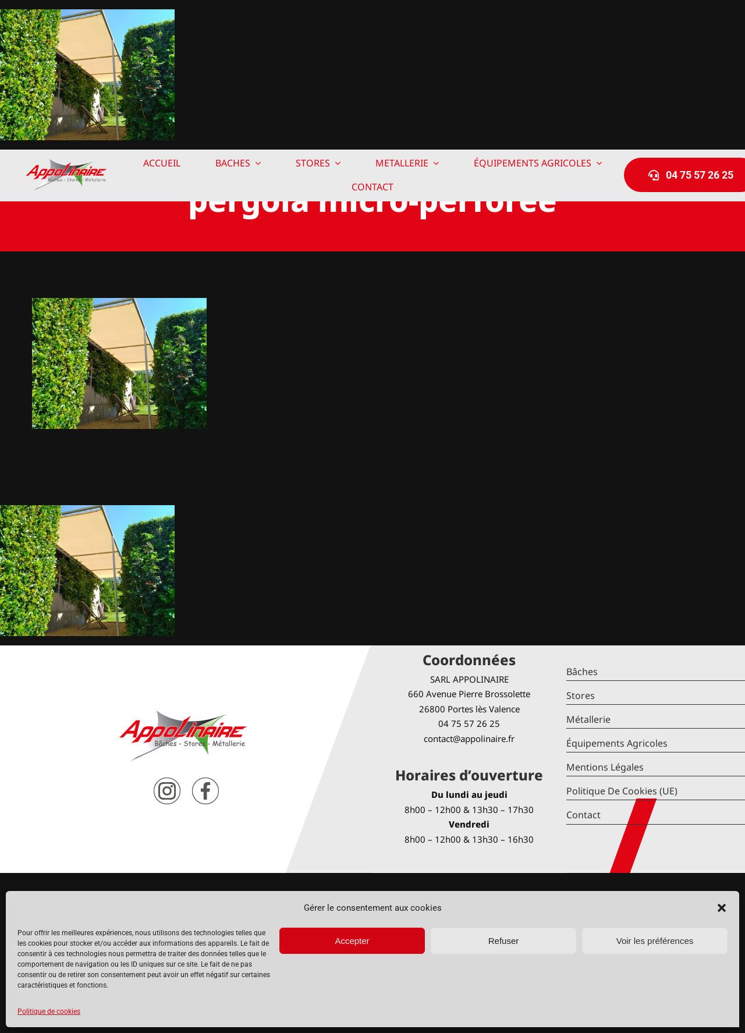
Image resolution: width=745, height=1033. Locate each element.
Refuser (503, 941)
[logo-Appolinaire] (66, 163)
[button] (722, 908)
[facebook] (205, 781)
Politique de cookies (48, 1011)
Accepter (352, 941)
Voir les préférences (655, 941)
